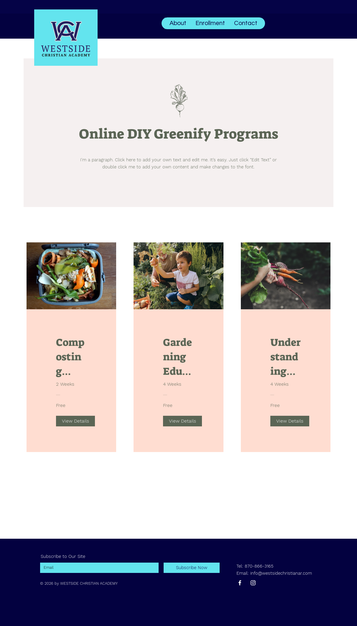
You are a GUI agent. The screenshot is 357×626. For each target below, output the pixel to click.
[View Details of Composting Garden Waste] (75, 421)
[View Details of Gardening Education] (182, 421)
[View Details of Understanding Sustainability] (289, 421)
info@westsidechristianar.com (281, 573)
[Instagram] (253, 582)
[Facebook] (239, 582)
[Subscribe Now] (192, 568)
